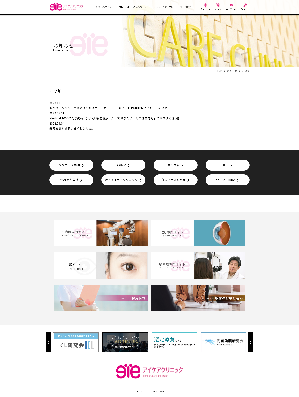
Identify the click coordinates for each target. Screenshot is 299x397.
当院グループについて (132, 7)
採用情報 (185, 7)
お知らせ (232, 70)
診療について (103, 7)
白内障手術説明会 (173, 180)
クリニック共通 (69, 166)
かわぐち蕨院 (69, 180)
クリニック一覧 (163, 7)
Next (250, 342)
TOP (219, 70)
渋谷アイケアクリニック (121, 180)
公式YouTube (225, 180)
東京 (226, 166)
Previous (48, 342)
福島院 (121, 166)
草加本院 (173, 166)
